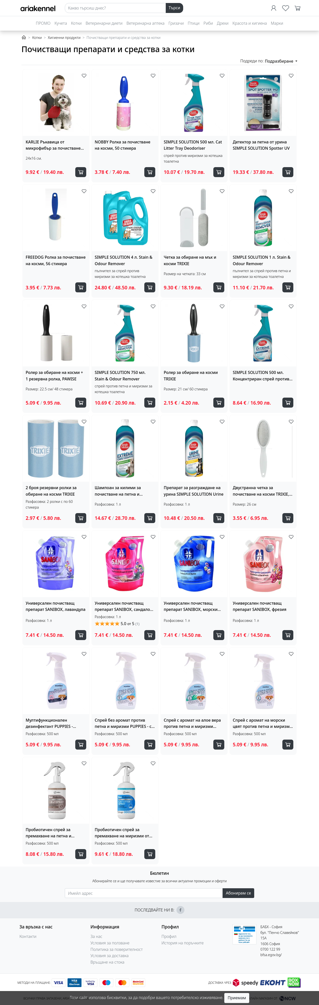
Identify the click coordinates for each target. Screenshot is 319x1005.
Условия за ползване (109, 943)
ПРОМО (43, 23)
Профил (168, 936)
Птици (193, 23)
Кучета (61, 23)
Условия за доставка (109, 955)
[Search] (115, 8)
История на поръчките (182, 943)
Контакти (27, 936)
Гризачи (176, 23)
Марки (277, 23)
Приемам (237, 998)
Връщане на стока (107, 962)
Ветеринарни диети (104, 23)
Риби (208, 23)
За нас (96, 936)
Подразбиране (279, 61)
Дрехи (222, 23)
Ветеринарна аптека (145, 23)
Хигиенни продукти (64, 37)
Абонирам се (238, 893)
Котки (76, 23)
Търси (174, 7)
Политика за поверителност (116, 949)
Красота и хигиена (250, 23)
